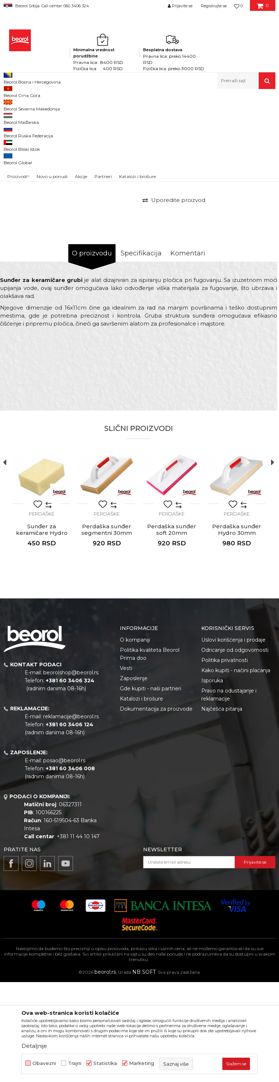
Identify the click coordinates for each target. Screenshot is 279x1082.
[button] (246, 81)
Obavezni (44, 1063)
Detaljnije (34, 1045)
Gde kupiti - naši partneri (150, 788)
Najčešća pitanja (221, 809)
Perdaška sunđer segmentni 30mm (106, 629)
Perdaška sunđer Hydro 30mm (236, 629)
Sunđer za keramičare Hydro (42, 629)
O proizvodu (92, 353)
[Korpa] (263, 8)
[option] (20, 152)
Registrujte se (214, 5)
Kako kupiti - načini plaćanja (235, 770)
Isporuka (212, 780)
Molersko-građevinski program (79, 104)
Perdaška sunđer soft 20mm (171, 629)
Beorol (10, 104)
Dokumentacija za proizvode (156, 809)
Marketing (141, 1063)
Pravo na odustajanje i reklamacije (228, 794)
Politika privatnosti (224, 760)
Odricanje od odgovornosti (234, 750)
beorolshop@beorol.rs (70, 772)
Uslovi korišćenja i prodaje (233, 739)
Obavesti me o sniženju (245, 239)
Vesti (126, 768)
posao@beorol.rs (64, 860)
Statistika (105, 1063)
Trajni (74, 1063)
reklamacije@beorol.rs (71, 816)
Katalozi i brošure (141, 798)
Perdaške (150, 104)
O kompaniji (135, 739)
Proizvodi (32, 104)
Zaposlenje (133, 778)
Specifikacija (141, 353)
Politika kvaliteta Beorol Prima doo (149, 754)
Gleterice (126, 104)
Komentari (187, 353)
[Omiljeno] (238, 5)
